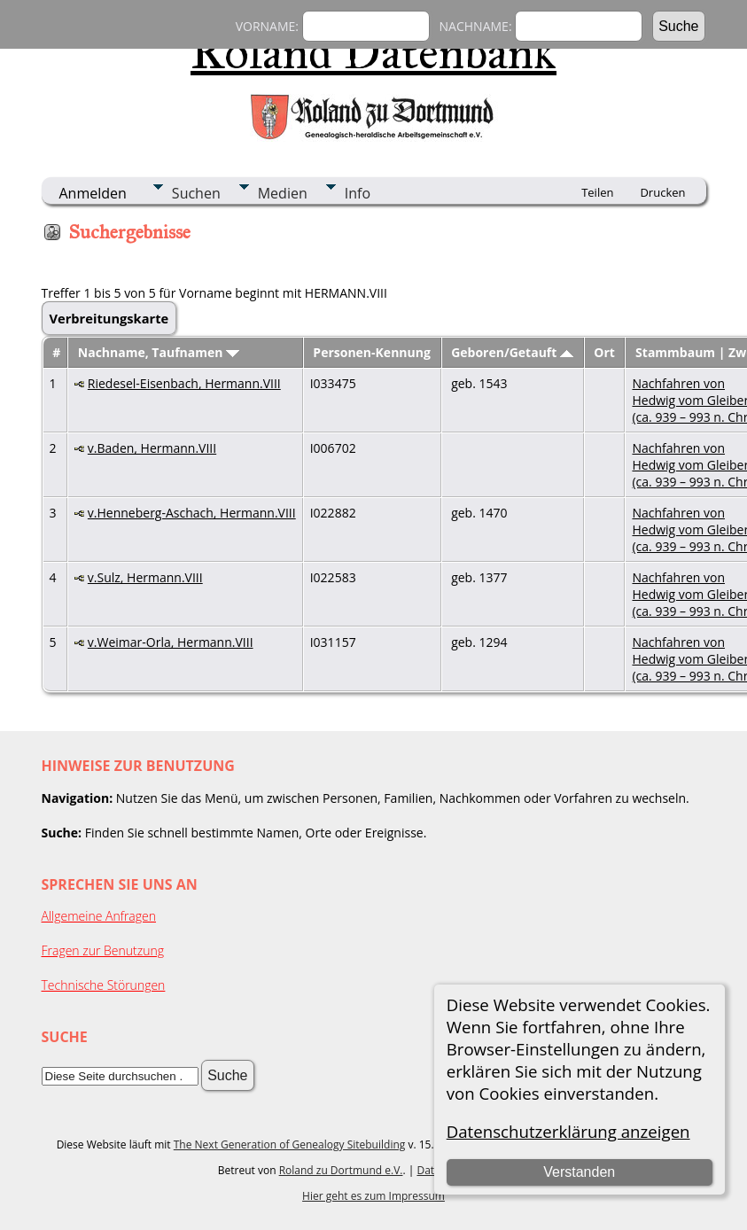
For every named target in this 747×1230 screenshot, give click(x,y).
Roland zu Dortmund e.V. (341, 1170)
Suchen (196, 193)
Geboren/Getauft (512, 352)
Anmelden (93, 193)
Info (357, 193)
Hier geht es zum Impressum (373, 1195)
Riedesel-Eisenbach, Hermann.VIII (184, 383)
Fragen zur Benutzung (103, 950)
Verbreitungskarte (109, 318)
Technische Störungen (104, 985)
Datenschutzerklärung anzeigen (568, 1131)
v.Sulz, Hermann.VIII (145, 577)
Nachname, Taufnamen (158, 352)
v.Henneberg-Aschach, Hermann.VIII (192, 512)
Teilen (597, 192)
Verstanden (579, 1171)
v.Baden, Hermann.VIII (152, 448)
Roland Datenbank (373, 52)
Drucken (662, 192)
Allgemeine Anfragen (99, 915)
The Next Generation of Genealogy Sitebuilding (290, 1144)
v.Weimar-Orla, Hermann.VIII (170, 642)
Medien (282, 193)
